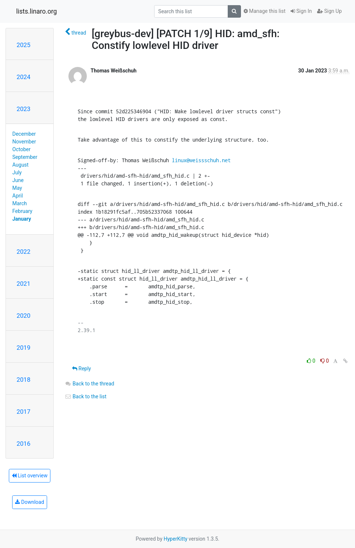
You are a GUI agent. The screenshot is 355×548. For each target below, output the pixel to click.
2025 (24, 45)
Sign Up (329, 11)
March (20, 203)
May (17, 188)
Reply (81, 368)
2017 (24, 411)
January (22, 219)
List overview (30, 475)
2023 (24, 109)
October (22, 149)
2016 (24, 443)
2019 (24, 347)
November (24, 142)
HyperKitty (176, 539)
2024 (24, 77)
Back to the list (85, 396)
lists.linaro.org (36, 11)
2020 (24, 315)
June (18, 180)
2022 (24, 251)
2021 (24, 283)
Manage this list (264, 11)
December (24, 134)
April (18, 196)
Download (29, 502)
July (17, 172)
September (25, 157)
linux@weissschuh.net (201, 160)
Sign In (301, 11)
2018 (24, 379)
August (21, 165)
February (22, 211)
